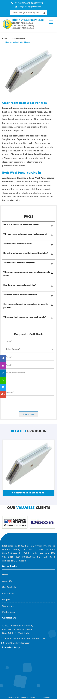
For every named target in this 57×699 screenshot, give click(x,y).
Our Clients (8, 593)
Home (4, 39)
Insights (6, 599)
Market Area (8, 612)
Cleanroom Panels (17, 39)
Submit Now (28, 414)
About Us (7, 581)
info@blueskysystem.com (29, 6)
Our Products (9, 587)
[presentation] (25, 402)
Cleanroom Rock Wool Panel (17, 42)
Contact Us (7, 606)
